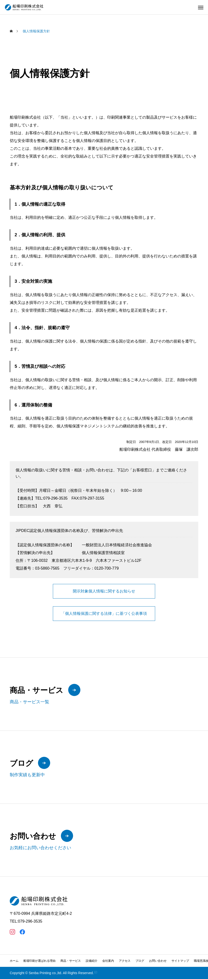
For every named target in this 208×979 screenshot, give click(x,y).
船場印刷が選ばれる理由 (39, 960)
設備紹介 (91, 960)
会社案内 (108, 960)
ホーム (14, 960)
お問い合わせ (158, 960)
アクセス (125, 960)
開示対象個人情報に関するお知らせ (104, 591)
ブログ (139, 960)
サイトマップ (180, 960)
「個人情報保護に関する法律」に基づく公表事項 (104, 613)
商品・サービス (70, 960)
